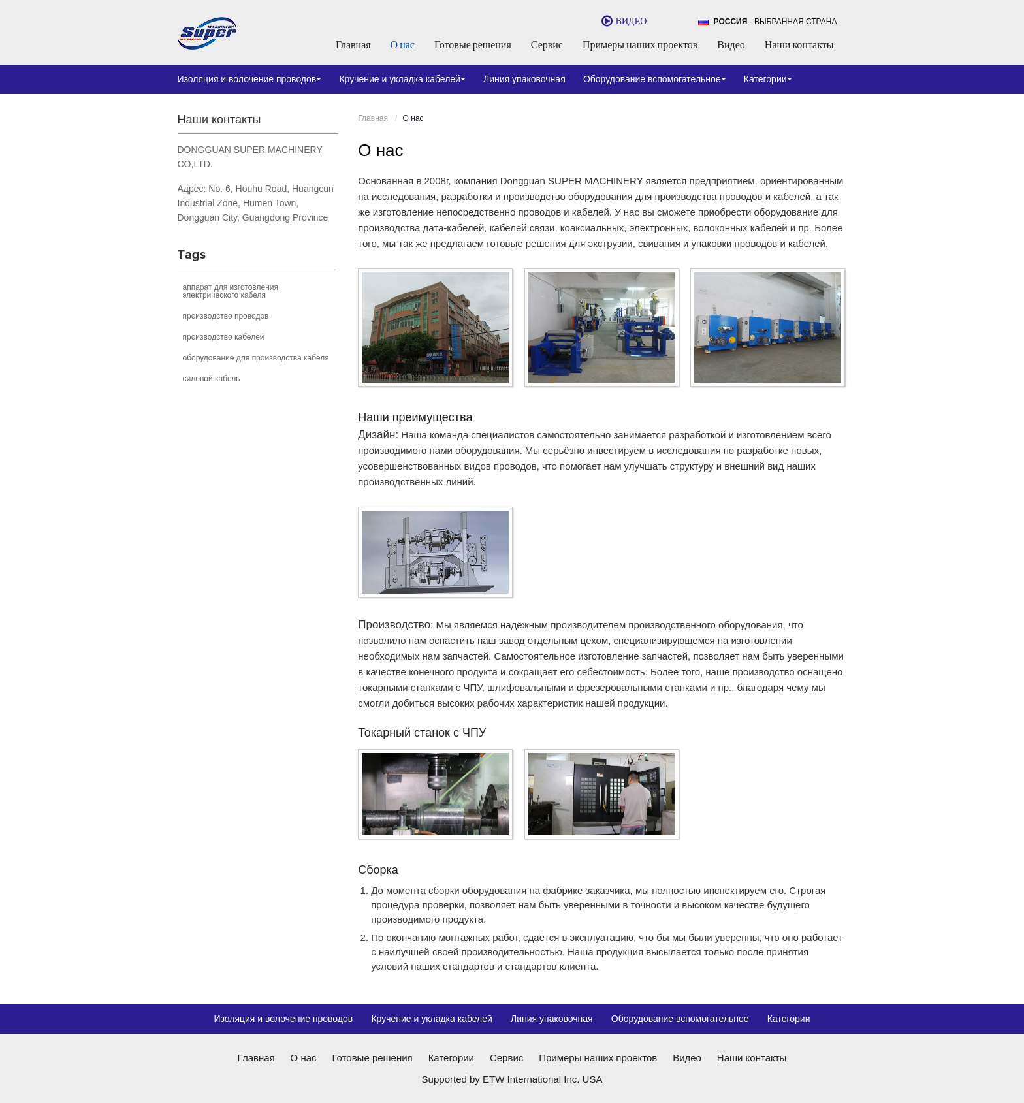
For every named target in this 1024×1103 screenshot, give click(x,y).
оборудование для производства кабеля (256, 357)
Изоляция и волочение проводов (283, 1019)
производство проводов (226, 316)
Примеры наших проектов (640, 44)
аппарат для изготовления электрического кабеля (230, 291)
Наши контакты (799, 44)
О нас (403, 44)
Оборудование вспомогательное (680, 1019)
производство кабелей (223, 337)
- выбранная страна (775, 21)
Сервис (547, 44)
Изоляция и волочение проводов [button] (250, 79)
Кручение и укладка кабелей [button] (402, 79)
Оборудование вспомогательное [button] (654, 79)
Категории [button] (768, 79)
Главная (353, 44)
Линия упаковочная (524, 79)
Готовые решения (472, 44)
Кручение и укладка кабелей (431, 1019)
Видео (730, 44)
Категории (788, 1019)
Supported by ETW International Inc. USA (512, 1079)
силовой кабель (211, 378)
